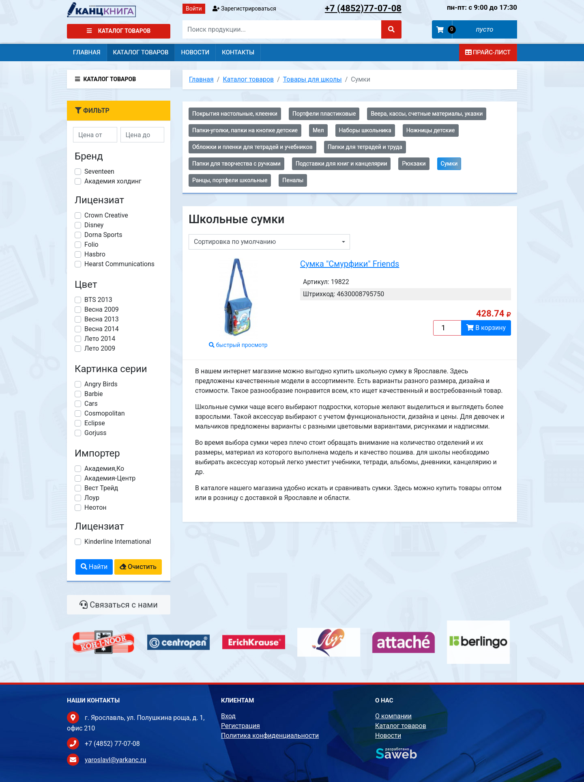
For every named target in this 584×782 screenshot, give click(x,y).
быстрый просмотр (238, 345)
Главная (87, 52)
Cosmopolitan (104, 413)
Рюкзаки (413, 163)
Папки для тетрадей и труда (365, 147)
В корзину (486, 328)
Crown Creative (106, 215)
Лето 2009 (99, 348)
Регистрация (240, 726)
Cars (91, 403)
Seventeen (99, 171)
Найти (94, 567)
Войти (194, 8)
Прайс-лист (488, 52)
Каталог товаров (119, 31)
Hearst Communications (119, 264)
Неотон (95, 507)
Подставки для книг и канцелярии (341, 163)
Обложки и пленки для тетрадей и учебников (252, 147)
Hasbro (94, 254)
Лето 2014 (99, 339)
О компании (393, 716)
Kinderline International (117, 541)
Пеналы (292, 180)
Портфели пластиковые (324, 113)
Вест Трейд (101, 488)
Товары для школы (312, 79)
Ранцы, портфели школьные (229, 180)
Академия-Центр (109, 478)
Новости (195, 52)
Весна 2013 (101, 319)
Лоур (91, 498)
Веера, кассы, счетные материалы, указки (427, 113)
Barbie (93, 394)
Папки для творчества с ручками (236, 163)
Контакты (238, 52)
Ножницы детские (430, 130)
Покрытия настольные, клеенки (234, 113)
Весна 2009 (101, 309)
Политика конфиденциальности (270, 735)
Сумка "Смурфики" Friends (349, 264)
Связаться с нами (118, 610)
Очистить (138, 567)
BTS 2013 (98, 300)
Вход (228, 716)
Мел (318, 130)
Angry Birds (101, 384)
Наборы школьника (365, 130)
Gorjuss (95, 433)
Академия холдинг (113, 181)
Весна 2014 (101, 329)
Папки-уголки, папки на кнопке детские (245, 130)
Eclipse (94, 423)
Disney (93, 225)
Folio (91, 244)
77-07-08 (363, 8)
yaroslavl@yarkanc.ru (115, 760)
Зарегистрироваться (244, 8)
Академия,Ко (104, 468)
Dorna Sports (103, 235)
